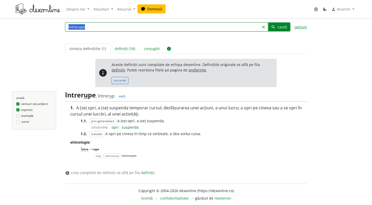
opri (116, 127)
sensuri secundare (34, 104)
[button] (316, 9)
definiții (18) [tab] (125, 48)
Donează (151, 8)
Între (84, 149)
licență (147, 198)
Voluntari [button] (102, 9)
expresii (27, 110)
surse (25, 121)
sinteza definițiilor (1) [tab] (87, 48)
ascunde (120, 80)
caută (279, 26)
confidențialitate (174, 198)
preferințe (197, 70)
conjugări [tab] (152, 48)
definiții (118, 70)
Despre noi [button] (76, 9)
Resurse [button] (124, 9)
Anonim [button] (341, 9)
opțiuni (301, 26)
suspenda (130, 127)
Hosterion (222, 198)
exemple (27, 115)
